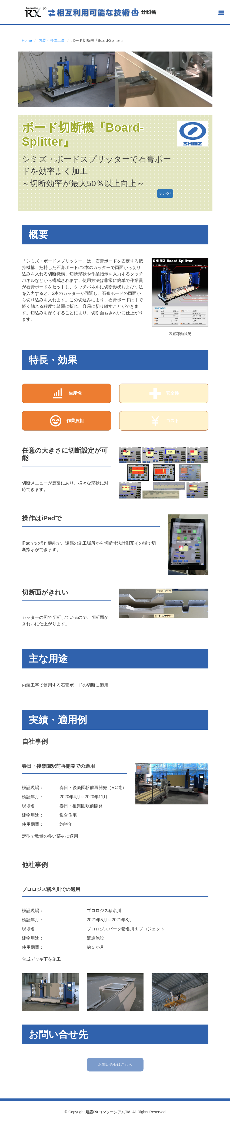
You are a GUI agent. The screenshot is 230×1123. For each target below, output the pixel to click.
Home (27, 40)
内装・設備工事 (51, 40)
